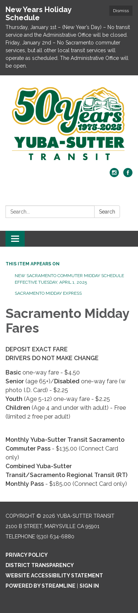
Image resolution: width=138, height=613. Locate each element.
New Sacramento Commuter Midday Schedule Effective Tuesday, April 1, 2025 (69, 279)
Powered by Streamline (40, 586)
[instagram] (114, 175)
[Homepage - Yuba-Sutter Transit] (69, 125)
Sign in (89, 586)
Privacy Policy (27, 555)
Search (107, 212)
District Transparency (40, 565)
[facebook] (127, 175)
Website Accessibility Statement (54, 575)
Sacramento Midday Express (48, 293)
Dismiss (121, 10)
